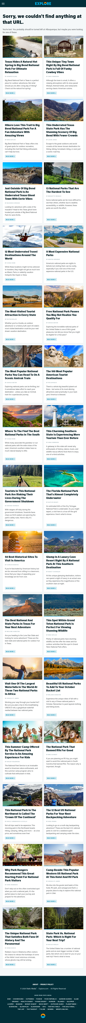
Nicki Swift (43, 1004)
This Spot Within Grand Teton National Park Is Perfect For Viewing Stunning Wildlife (60, 625)
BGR (9, 999)
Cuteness (30, 999)
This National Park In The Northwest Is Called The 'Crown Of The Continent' (20, 814)
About (35, 984)
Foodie (39, 999)
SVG (44, 1006)
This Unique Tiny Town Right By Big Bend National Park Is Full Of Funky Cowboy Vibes (63, 67)
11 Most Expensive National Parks (62, 253)
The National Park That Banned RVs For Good (60, 748)
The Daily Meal (68, 1006)
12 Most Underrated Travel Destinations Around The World (21, 255)
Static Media (31, 988)
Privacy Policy (46, 984)
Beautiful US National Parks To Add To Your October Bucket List (63, 687)
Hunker (52, 1001)
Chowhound (18, 999)
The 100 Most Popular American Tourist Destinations (59, 375)
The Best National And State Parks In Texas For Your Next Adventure (20, 624)
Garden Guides (65, 999)
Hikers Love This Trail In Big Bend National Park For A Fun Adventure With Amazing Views (22, 130)
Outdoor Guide (57, 1004)
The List (21, 1009)
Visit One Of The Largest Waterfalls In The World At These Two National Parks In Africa (21, 689)
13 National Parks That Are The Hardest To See (62, 190)
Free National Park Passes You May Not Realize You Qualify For (62, 315)
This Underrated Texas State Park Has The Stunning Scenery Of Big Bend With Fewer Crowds (62, 130)
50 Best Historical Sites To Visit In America (21, 558)
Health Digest (27, 1001)
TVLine (42, 1009)
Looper (10, 1004)
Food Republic (50, 999)
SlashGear (35, 1006)
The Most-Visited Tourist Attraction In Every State (20, 313)
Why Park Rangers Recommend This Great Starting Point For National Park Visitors (22, 875)
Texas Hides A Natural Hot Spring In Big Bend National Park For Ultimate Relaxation (22, 67)
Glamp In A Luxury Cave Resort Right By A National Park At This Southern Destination (62, 562)
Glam (76, 999)
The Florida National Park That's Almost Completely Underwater (62, 494)
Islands (61, 1001)
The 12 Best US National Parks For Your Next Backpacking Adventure (61, 814)
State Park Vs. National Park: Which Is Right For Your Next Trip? (61, 937)
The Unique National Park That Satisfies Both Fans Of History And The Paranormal (21, 939)
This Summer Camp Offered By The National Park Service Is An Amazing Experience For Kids (22, 752)
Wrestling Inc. (62, 1009)
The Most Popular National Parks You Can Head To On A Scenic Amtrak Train (22, 375)
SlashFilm (24, 1006)
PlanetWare (71, 1004)
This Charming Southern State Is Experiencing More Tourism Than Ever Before (63, 435)
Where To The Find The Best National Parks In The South (22, 433)
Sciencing (13, 1006)
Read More (10, 93)
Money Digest (31, 1004)
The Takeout (32, 1009)
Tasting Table (54, 1006)
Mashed (19, 1004)
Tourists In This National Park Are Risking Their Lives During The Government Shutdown (20, 496)
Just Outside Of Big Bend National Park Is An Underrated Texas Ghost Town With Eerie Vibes (20, 194)
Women (51, 1009)
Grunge (15, 1001)
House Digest (41, 1001)
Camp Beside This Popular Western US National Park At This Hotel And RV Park (62, 873)
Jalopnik (70, 1001)
